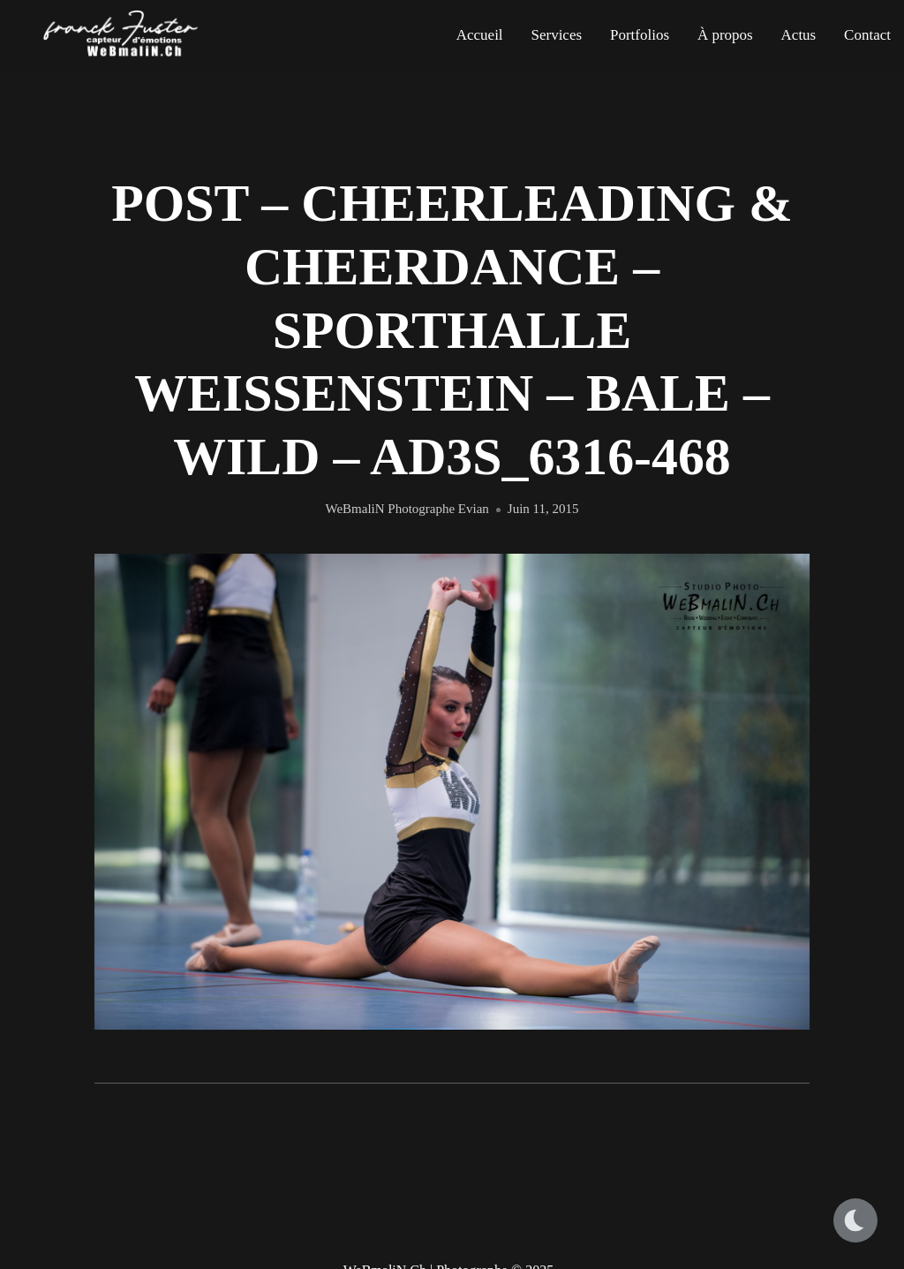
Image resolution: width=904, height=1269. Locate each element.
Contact (867, 34)
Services (556, 34)
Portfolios (639, 34)
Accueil (479, 34)
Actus (799, 34)
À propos (725, 34)
